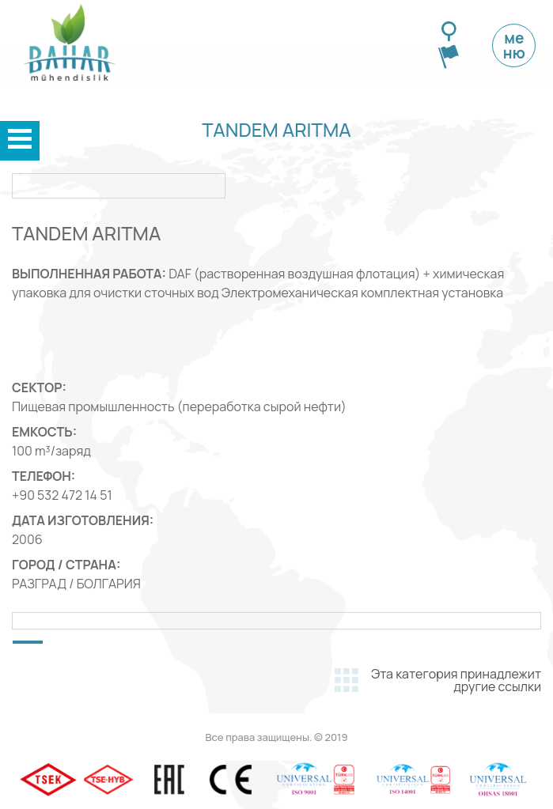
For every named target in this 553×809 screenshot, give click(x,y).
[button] (28, 642)
